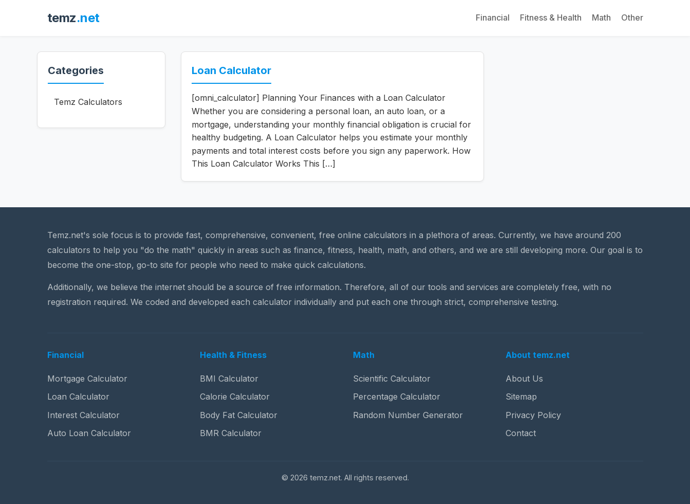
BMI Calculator (229, 378)
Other (632, 17)
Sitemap (521, 396)
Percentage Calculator (396, 396)
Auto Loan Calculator (89, 433)
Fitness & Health (551, 17)
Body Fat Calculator (238, 415)
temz (73, 17)
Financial (493, 17)
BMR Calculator (231, 433)
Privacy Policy (533, 415)
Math (601, 17)
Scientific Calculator (392, 378)
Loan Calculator (231, 70)
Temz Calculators (88, 102)
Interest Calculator (83, 415)
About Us (524, 378)
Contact (521, 433)
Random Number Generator (408, 415)
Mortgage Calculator (87, 378)
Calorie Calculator (235, 396)
